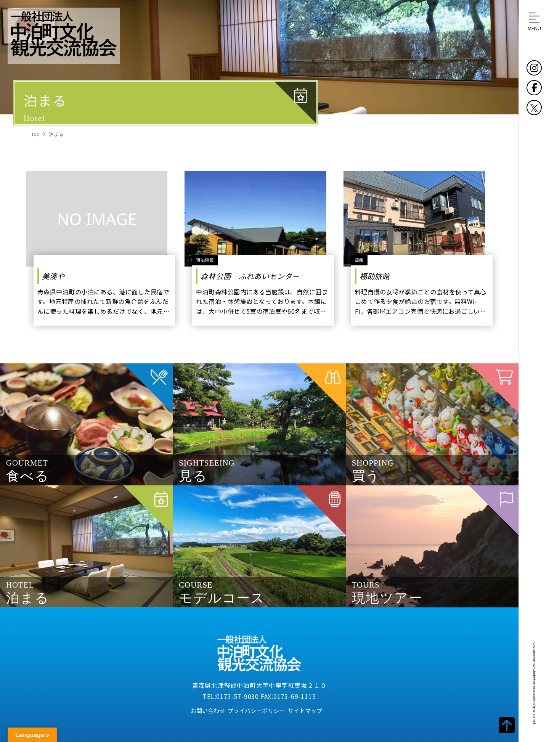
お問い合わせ (208, 710)
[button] (534, 21)
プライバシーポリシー (256, 710)
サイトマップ (305, 710)
